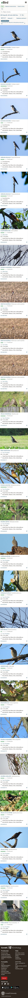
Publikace (17, 957)
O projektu (4, 962)
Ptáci (2, 6)
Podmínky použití (19, 968)
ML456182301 (4, 242)
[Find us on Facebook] (2, 984)
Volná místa (3, 969)
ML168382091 (4, 531)
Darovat (4, 978)
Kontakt (3, 974)
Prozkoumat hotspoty (6, 956)
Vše (2, 8)
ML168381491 (4, 934)
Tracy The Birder (6, 418)
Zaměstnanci (4, 968)
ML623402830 (4, 205)
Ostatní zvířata (21, 6)
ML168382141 (4, 496)
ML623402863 (4, 59)
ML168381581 (4, 897)
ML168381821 (4, 714)
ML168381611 (4, 861)
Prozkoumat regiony (5, 954)
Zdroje (2, 963)
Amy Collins (5, 308)
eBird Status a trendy (19, 953)
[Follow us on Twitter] (5, 984)
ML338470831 (4, 352)
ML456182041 (4, 278)
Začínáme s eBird (5, 971)
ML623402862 (4, 95)
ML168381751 (4, 787)
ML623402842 (4, 169)
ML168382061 (4, 567)
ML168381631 (4, 824)
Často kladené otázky (6, 973)
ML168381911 (4, 641)
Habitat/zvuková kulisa (10, 6)
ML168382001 (4, 604)
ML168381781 (4, 751)
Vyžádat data (18, 958)
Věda (16, 951)
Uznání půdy (18, 961)
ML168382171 (4, 460)
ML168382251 (4, 425)
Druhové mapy (4, 953)
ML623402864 (4, 132)
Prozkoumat (4, 951)
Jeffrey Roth (5, 234)
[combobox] (15, 12)
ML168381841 (4, 677)
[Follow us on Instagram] (8, 984)
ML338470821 (4, 388)
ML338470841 (4, 315)
